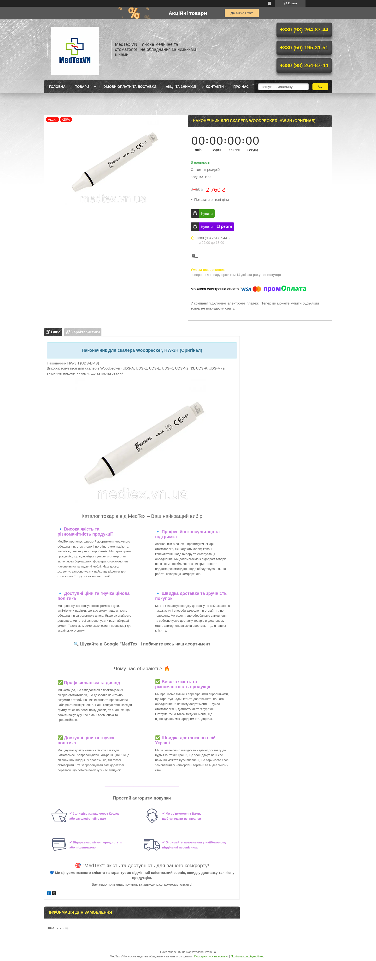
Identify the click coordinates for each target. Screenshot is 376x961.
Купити (207, 213)
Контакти (215, 87)
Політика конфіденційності (248, 956)
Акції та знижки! (181, 87)
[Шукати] (320, 86)
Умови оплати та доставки (130, 87)
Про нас (241, 87)
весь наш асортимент (187, 644)
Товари (82, 87)
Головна (57, 87)
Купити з (216, 227)
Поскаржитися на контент (211, 956)
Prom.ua (210, 952)
